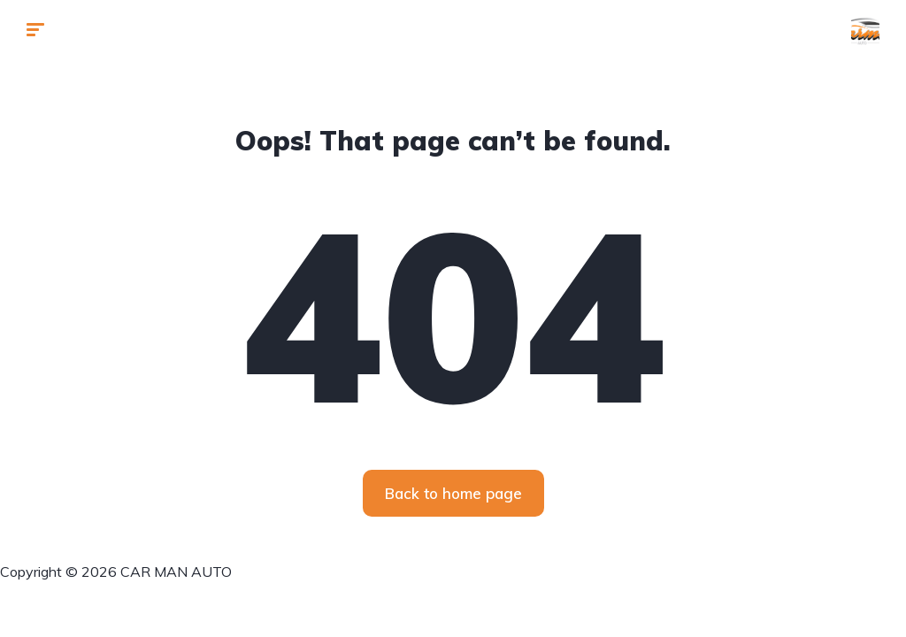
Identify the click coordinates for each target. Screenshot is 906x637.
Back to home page (453, 493)
